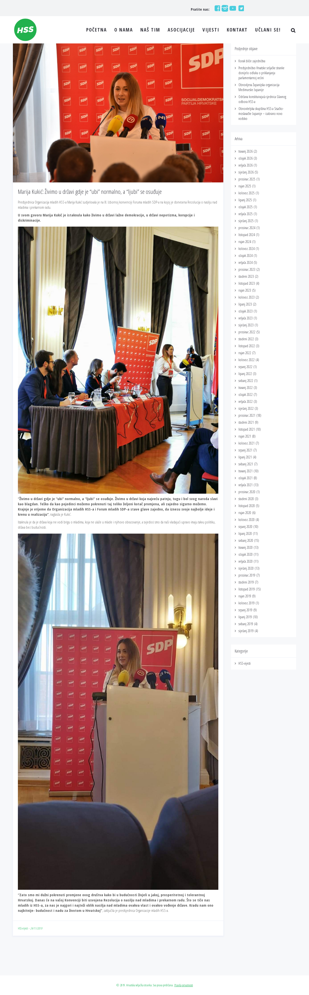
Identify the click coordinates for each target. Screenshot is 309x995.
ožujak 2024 (245, 255)
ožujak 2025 (245, 207)
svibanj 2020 (245, 540)
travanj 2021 (245, 471)
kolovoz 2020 (246, 519)
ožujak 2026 (245, 158)
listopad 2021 (246, 429)
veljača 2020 (245, 561)
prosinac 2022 (246, 332)
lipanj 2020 (245, 533)
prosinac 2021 (246, 415)
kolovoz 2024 (246, 248)
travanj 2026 (245, 151)
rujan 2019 (244, 596)
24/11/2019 (36, 928)
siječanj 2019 (246, 630)
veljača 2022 (245, 401)
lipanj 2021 (245, 457)
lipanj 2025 (245, 200)
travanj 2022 (245, 387)
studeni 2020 (246, 498)
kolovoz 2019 (246, 603)
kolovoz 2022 (246, 359)
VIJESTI (210, 30)
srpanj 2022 (245, 366)
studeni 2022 (246, 339)
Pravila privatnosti (183, 985)
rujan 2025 (244, 186)
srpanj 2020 (245, 526)
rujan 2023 (244, 290)
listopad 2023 (246, 283)
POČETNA (96, 30)
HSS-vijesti (23, 928)
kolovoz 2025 (246, 193)
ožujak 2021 (245, 478)
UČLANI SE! (268, 30)
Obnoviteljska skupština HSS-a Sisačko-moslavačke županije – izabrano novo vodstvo (261, 113)
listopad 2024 (246, 234)
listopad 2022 (246, 345)
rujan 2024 (244, 241)
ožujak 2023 (245, 311)
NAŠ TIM (150, 30)
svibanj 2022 (245, 380)
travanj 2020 (245, 547)
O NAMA (123, 30)
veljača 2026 (245, 165)
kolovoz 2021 (246, 443)
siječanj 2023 (246, 325)
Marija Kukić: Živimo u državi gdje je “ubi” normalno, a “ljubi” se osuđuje (90, 191)
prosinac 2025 (246, 179)
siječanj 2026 (246, 172)
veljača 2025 (245, 213)
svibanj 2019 (245, 623)
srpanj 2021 (245, 450)
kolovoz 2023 (246, 297)
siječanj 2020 (246, 568)
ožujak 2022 (245, 394)
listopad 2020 (246, 505)
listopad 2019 (246, 589)
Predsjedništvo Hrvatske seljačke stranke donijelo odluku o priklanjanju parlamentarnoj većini (261, 73)
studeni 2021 (246, 422)
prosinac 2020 (246, 491)
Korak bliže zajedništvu (251, 61)
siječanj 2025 (246, 220)
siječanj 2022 (246, 408)
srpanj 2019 (245, 610)
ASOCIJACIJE (181, 30)
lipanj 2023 (245, 304)
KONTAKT (237, 30)
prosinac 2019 (246, 575)
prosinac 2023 (246, 269)
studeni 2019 (246, 582)
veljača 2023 (245, 318)
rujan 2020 (244, 512)
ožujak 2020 (245, 554)
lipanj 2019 (245, 617)
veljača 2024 (245, 262)
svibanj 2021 (245, 464)
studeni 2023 (246, 276)
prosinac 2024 (246, 227)
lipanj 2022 (245, 373)
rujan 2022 (244, 352)
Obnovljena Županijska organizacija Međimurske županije (258, 87)
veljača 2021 (245, 484)
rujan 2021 (244, 436)
